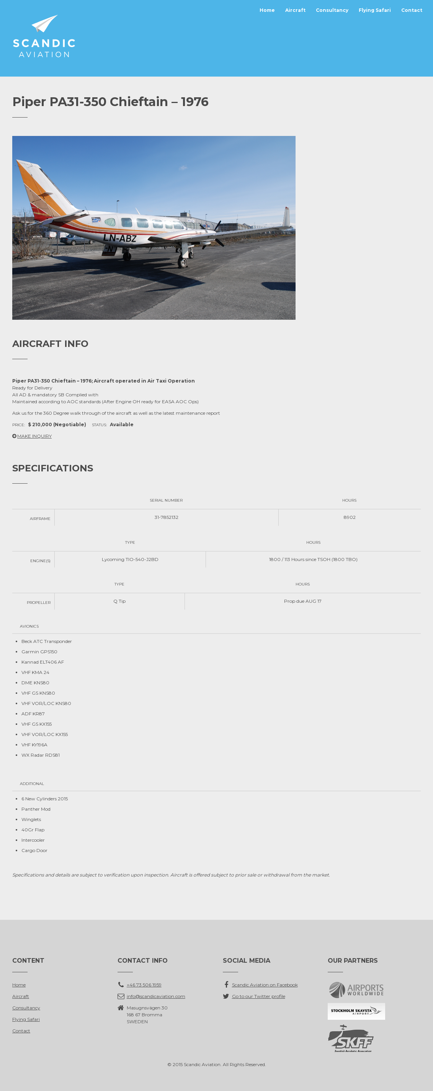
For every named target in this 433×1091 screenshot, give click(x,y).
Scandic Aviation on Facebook (265, 985)
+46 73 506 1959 (144, 985)
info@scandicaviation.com (156, 996)
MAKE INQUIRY (34, 436)
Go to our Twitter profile (258, 996)
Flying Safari (375, 10)
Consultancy (332, 10)
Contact (411, 10)
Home (267, 10)
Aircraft (295, 10)
